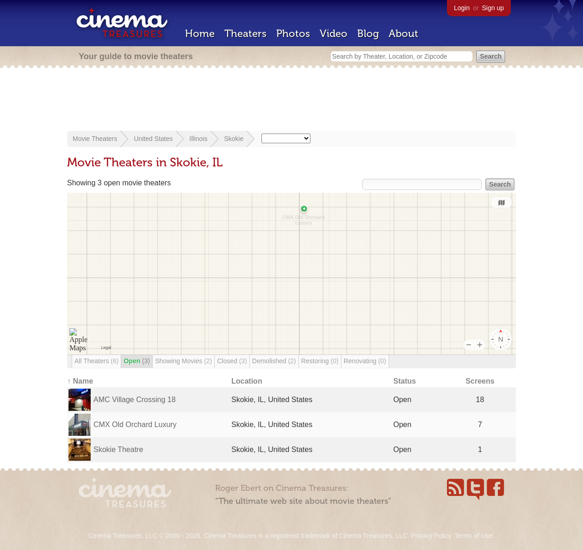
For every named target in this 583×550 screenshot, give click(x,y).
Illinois (198, 138)
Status (404, 381)
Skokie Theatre (118, 449)
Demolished (274, 361)
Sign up (493, 8)
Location (246, 381)
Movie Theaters (95, 138)
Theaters (245, 33)
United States (153, 138)
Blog (368, 33)
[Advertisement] (291, 100)
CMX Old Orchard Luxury (135, 424)
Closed (232, 361)
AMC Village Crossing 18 (134, 399)
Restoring (320, 361)
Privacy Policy (431, 535)
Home (200, 33)
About (403, 33)
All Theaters (96, 361)
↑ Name (80, 381)
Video (333, 33)
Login (462, 8)
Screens (479, 381)
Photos (293, 33)
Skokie (233, 138)
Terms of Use (473, 535)
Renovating (365, 361)
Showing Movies (183, 361)
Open (137, 361)
